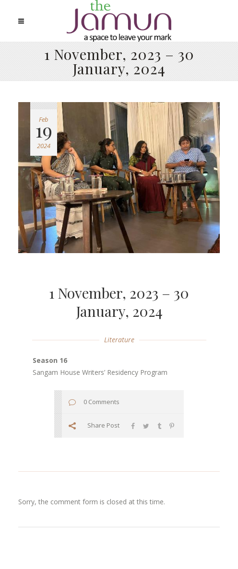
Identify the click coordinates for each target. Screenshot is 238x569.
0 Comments (101, 401)
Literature (119, 339)
